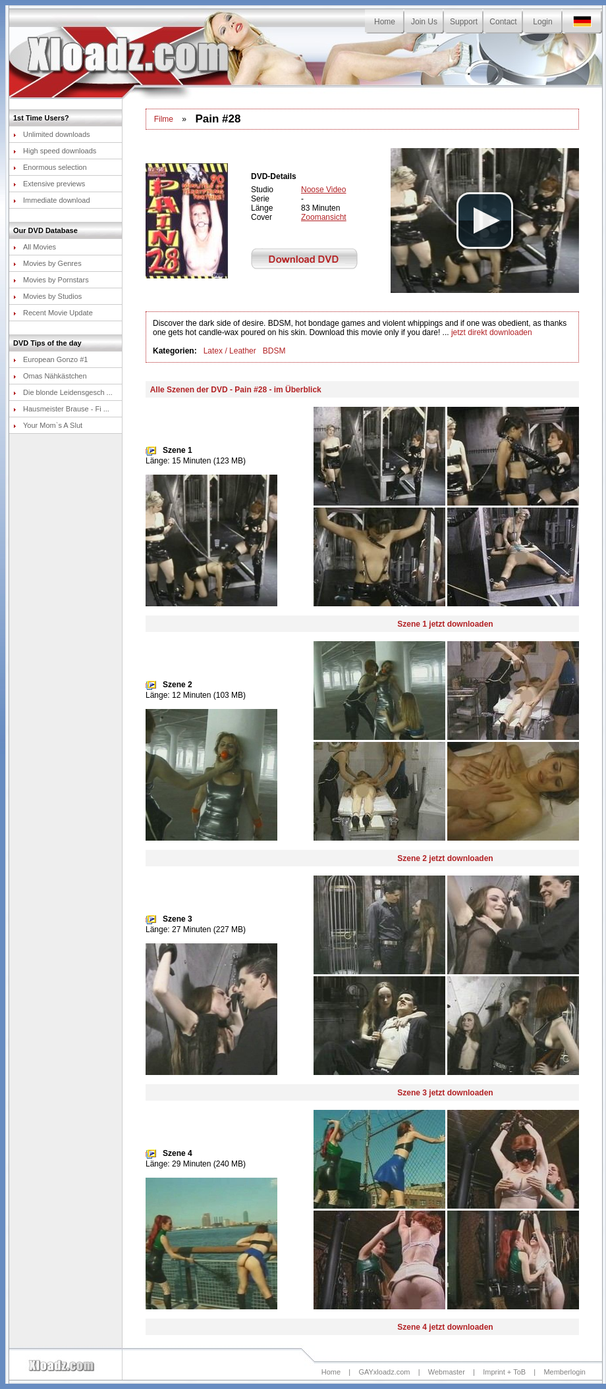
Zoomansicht (323, 217)
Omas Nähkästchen (50, 376)
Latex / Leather (230, 350)
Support (464, 21)
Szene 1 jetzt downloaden (445, 624)
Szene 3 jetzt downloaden (445, 1092)
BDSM (274, 350)
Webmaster (446, 1372)
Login (542, 21)
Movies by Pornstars (51, 280)
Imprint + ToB (504, 1372)
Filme (163, 119)
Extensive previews (49, 184)
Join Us (424, 21)
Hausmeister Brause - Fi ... (61, 409)
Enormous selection (50, 167)
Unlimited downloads (51, 134)
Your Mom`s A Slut (47, 425)
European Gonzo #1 (50, 359)
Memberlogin (564, 1372)
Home (384, 21)
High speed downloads (54, 151)
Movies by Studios (47, 296)
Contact (502, 21)
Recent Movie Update (53, 313)
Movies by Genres (47, 263)
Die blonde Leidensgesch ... (63, 392)
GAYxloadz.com (384, 1372)
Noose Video (323, 189)
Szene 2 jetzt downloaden (445, 858)
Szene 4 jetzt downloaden (445, 1327)
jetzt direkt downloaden (491, 332)
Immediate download (51, 200)
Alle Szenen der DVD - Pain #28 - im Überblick (235, 389)
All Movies (34, 247)
